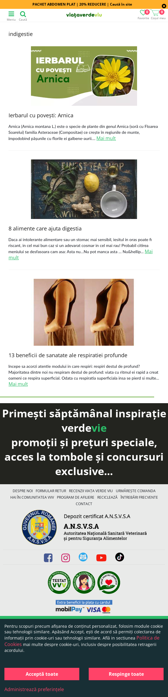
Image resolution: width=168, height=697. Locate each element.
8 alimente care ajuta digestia (45, 228)
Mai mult (106, 138)
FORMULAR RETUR (51, 490)
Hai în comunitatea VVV (32, 497)
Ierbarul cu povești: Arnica (41, 115)
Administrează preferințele (34, 689)
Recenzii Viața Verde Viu (91, 490)
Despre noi (23, 490)
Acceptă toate (42, 674)
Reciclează (107, 497)
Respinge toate (126, 674)
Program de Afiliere (75, 497)
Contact (84, 503)
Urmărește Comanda (136, 490)
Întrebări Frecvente (139, 497)
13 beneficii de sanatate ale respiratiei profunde (68, 355)
